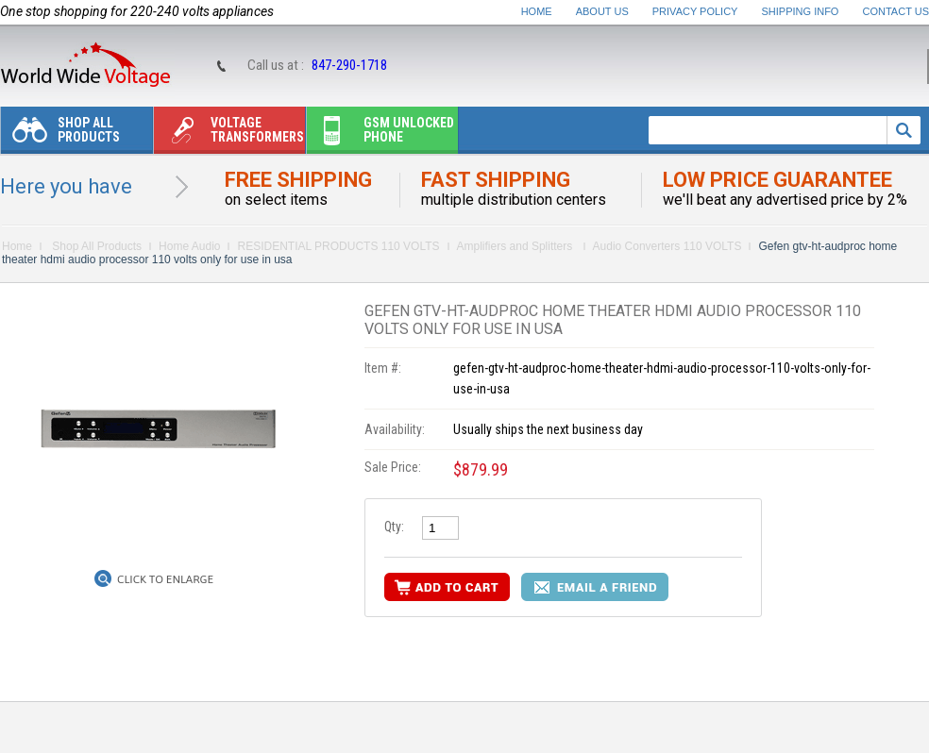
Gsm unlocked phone (380, 134)
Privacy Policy (695, 11)
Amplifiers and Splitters (516, 246)
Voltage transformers (229, 134)
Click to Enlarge (165, 579)
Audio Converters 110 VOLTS (667, 246)
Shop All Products (60, 134)
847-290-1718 (349, 65)
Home (536, 11)
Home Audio (189, 246)
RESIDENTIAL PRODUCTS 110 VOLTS (338, 246)
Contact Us (896, 11)
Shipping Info (800, 11)
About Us (602, 11)
